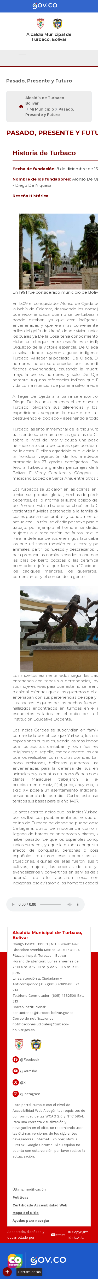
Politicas (20, 1197)
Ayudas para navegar (31, 1221)
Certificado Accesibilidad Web (40, 1205)
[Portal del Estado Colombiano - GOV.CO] (49, 6)
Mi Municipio (42, 109)
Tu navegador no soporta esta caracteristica (45, 904)
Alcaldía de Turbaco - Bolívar (46, 100)
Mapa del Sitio (26, 1213)
